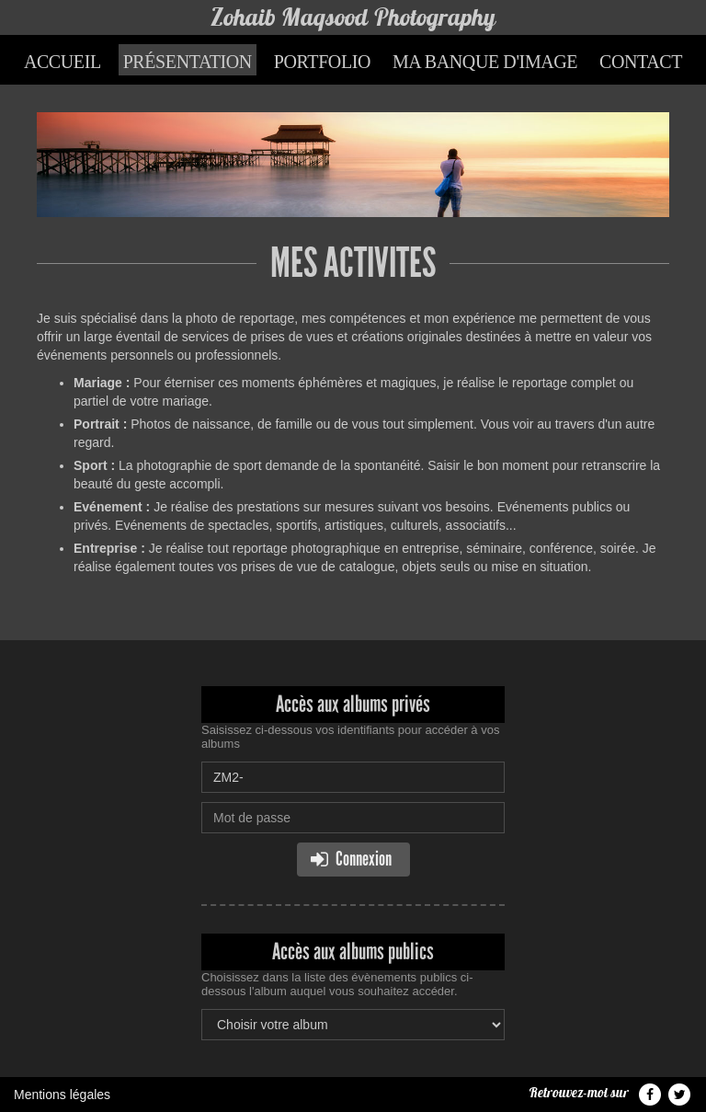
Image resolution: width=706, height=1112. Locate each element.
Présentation (187, 62)
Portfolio (322, 62)
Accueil (62, 62)
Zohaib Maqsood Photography (353, 17)
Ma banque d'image (485, 62)
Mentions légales (62, 1094)
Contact (640, 62)
